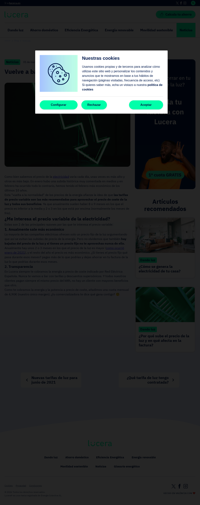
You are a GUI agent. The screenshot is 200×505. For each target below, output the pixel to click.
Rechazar (94, 104)
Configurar (58, 104)
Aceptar (146, 104)
